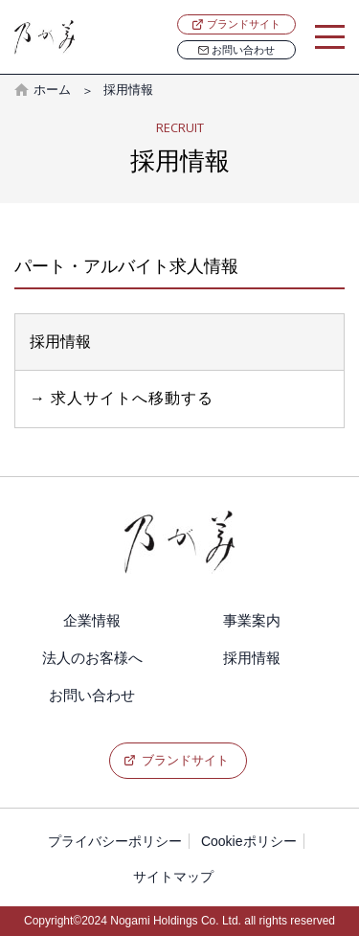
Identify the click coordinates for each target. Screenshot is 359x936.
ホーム (52, 89)
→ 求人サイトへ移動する (121, 398)
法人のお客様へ (92, 658)
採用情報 (251, 658)
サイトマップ (173, 876)
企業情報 (92, 620)
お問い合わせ (236, 50)
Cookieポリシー (249, 841)
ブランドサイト (243, 24)
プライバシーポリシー (115, 841)
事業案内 (251, 620)
